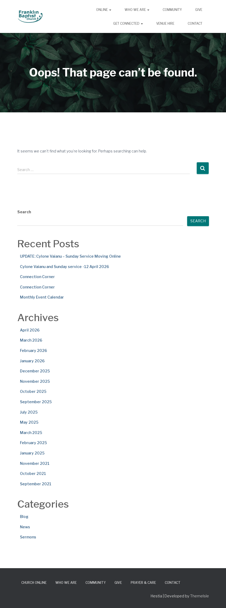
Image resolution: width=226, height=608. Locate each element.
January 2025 (32, 453)
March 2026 (31, 340)
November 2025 (35, 381)
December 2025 (35, 371)
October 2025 (33, 391)
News (25, 527)
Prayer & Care (143, 583)
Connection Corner (37, 276)
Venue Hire (165, 23)
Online (103, 10)
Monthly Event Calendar (42, 297)
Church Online (34, 583)
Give (198, 10)
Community (172, 10)
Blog (24, 516)
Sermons (28, 537)
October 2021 (33, 473)
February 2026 (33, 350)
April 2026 (30, 330)
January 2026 (32, 361)
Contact (195, 23)
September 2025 (36, 401)
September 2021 (35, 484)
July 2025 (29, 412)
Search (24, 212)
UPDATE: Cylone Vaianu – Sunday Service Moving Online (70, 256)
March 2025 (31, 432)
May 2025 (29, 422)
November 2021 (35, 463)
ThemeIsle (199, 596)
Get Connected (128, 23)
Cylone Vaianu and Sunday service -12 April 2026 (64, 266)
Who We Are (137, 10)
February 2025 (33, 442)
